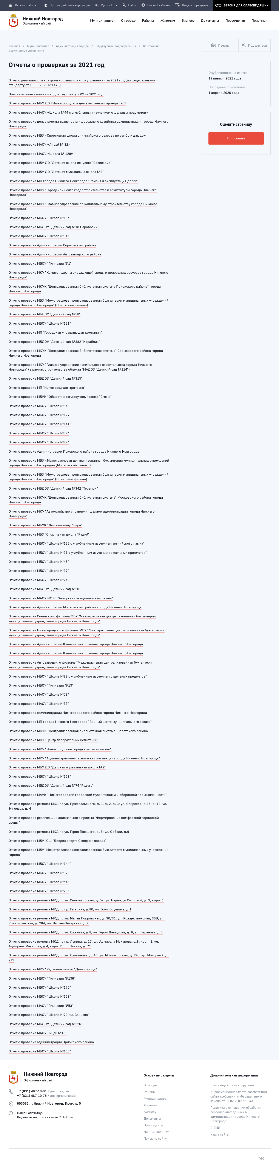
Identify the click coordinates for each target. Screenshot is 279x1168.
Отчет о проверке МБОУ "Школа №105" (40, 1051)
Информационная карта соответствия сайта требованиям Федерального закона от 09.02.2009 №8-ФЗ (239, 1096)
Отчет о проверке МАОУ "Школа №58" (39, 694)
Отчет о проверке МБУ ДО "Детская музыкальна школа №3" (56, 172)
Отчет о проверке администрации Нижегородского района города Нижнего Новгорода (78, 713)
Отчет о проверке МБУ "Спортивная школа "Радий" (49, 534)
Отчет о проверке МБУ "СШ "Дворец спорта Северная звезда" (57, 841)
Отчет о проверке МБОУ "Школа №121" (40, 323)
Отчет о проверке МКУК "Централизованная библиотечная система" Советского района (78, 731)
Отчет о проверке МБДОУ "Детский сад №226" (45, 1024)
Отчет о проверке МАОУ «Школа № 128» (41, 154)
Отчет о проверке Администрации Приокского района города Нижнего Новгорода (74, 451)
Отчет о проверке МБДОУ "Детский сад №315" (45, 378)
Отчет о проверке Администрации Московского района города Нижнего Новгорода (75, 607)
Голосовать (236, 138)
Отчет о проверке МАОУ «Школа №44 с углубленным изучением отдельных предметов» (78, 112)
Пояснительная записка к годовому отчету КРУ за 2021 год (56, 94)
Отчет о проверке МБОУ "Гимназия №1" (40, 263)
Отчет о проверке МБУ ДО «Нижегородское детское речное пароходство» (67, 103)
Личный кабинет (156, 1132)
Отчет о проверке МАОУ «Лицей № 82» (39, 144)
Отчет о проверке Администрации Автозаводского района (55, 254)
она (91, 1042)
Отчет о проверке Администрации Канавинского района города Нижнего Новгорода (76, 644)
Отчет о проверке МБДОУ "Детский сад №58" (44, 314)
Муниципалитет (38, 46)
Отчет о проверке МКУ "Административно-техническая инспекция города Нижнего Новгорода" (84, 758)
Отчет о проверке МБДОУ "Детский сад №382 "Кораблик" (54, 342)
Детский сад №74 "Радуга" (72, 785)
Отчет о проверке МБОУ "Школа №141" (40, 424)
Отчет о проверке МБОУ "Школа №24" (39, 580)
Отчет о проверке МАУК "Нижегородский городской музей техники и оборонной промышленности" (88, 795)
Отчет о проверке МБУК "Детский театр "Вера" (45, 525)
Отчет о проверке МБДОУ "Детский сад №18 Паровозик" (54, 227)
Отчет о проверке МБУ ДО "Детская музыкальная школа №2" (57, 767)
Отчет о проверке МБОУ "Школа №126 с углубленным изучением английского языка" (76, 543)
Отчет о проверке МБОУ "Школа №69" (39, 433)
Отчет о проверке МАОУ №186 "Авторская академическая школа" (61, 598)
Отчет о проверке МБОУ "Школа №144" (40, 864)
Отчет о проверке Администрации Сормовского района (52, 245)
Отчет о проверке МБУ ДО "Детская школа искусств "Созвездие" (60, 163)
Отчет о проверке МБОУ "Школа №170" (40, 987)
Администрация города (72, 46)
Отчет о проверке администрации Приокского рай (48, 1042)
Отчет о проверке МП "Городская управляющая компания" (55, 332)
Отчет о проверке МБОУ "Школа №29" (39, 891)
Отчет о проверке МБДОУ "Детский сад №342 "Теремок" (53, 488)
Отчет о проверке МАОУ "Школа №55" (39, 704)
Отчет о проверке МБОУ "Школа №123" (40, 776)
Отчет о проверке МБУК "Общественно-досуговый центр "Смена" (60, 397)
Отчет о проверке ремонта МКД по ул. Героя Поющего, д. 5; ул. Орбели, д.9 (69, 832)
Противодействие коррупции (67, 5)
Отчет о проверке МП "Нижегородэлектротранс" (47, 388)
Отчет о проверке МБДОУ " (30, 785)
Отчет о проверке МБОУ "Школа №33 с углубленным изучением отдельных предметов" (78, 676)
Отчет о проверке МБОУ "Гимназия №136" (42, 978)
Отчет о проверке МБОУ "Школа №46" (39, 562)
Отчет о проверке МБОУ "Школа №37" (39, 571)
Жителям (150, 1105)
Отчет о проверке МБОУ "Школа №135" (40, 218)
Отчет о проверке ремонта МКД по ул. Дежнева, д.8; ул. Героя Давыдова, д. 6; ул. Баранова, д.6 (86, 932)
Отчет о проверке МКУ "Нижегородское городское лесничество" (60, 749)
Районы (149, 1092)
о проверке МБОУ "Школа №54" (43, 882)
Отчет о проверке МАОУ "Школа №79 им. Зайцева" (49, 1015)
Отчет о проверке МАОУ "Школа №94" (39, 236)
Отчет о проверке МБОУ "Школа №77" (39, 442)
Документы (152, 1119)
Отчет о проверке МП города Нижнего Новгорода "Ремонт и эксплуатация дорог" (73, 181)
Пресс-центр (153, 1125)
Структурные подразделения (116, 46)
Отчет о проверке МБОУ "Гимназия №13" (41, 685)
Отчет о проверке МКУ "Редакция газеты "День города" (53, 969)
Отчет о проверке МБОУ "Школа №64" (39, 406)
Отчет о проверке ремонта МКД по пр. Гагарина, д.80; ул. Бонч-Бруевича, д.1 (70, 909)
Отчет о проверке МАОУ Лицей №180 (38, 1033)
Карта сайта (219, 1135)
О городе (150, 1085)
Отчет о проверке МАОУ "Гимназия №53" (41, 1006)
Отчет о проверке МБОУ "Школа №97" (39, 873)
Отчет (13, 882)
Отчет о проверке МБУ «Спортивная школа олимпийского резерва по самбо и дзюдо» (77, 135)
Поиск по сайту (155, 1139)
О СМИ (215, 1128)
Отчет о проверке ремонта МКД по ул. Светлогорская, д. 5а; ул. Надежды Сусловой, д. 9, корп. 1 (86, 900)
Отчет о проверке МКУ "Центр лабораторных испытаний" (54, 740)
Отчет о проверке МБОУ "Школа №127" (40, 415)
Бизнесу (150, 1112)
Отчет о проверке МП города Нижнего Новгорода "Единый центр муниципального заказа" (80, 722)
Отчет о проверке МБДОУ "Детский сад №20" (44, 589)
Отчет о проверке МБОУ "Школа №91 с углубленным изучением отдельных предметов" (78, 553)
